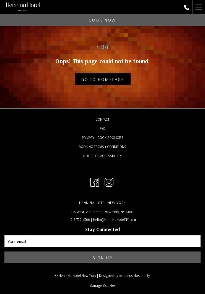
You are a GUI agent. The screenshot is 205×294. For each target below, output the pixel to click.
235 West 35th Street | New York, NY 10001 (102, 212)
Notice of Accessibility (102, 155)
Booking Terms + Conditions (102, 146)
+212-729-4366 (79, 219)
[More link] (198, 7)
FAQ (102, 128)
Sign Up (102, 257)
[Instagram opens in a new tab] (109, 181)
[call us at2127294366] (187, 6)
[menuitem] (102, 120)
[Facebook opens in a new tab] (94, 181)
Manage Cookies (102, 285)
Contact (102, 119)
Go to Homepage (102, 79)
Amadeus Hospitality (134, 275)
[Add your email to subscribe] (102, 241)
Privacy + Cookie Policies (102, 137)
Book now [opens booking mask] (102, 20)
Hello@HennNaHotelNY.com (114, 219)
